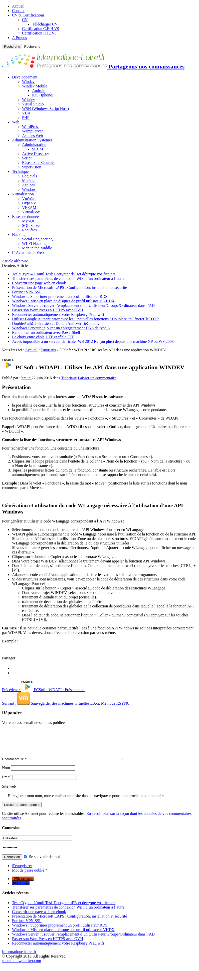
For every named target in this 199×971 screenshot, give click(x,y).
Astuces (28, 185)
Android (38, 90)
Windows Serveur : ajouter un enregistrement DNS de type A (61, 328)
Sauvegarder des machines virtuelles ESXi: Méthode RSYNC (66, 703)
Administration (34, 144)
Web (15, 122)
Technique (20, 171)
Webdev (28, 99)
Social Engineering (37, 239)
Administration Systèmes (32, 140)
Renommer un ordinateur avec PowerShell (46, 332)
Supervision (31, 167)
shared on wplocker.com (21, 967)
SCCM (37, 149)
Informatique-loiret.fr (19, 958)
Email (7, 783)
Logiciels (29, 176)
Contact (18, 10)
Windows (29, 189)
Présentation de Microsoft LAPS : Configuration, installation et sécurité (69, 287)
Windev (28, 81)
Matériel (29, 180)
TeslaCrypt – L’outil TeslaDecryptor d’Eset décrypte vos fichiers (63, 274)
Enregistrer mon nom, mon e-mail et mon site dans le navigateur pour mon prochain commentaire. (86, 802)
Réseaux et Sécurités (38, 162)
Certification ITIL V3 (39, 33)
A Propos (19, 37)
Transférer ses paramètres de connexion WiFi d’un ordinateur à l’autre (68, 278)
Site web (9, 792)
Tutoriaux (48, 350)
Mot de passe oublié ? (29, 876)
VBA (26, 113)
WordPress (30, 126)
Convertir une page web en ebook (39, 283)
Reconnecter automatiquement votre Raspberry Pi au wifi (58, 314)
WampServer (32, 131)
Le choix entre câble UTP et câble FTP (43, 337)
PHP (25, 117)
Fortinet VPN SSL (27, 292)
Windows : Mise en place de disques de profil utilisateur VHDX (63, 301)
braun (27, 378)
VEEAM (29, 207)
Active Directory (35, 153)
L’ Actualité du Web (28, 252)
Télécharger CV (45, 24)
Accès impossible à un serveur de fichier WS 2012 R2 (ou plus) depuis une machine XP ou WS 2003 (93, 341)
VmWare (29, 198)
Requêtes (29, 230)
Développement (24, 77)
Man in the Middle (37, 248)
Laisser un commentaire (97, 378)
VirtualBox (31, 212)
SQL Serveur (32, 225)
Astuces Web (32, 135)
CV (25, 19)
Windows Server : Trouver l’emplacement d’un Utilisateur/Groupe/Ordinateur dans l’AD (83, 305)
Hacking (19, 234)
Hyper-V (29, 203)
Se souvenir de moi (42, 863)
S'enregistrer (22, 872)
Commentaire (14, 765)
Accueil (18, 6)
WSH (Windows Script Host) (45, 108)
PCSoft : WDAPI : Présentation (43, 690)
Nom (6, 774)
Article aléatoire (15, 261)
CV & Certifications (28, 15)
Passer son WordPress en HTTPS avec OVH (47, 310)
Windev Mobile (34, 86)
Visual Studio (33, 104)
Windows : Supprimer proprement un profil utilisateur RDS (59, 296)
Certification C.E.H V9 (40, 28)
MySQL (28, 221)
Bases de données (26, 216)
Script (27, 158)
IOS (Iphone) (42, 95)
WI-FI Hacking (34, 243)
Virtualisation (23, 194)
